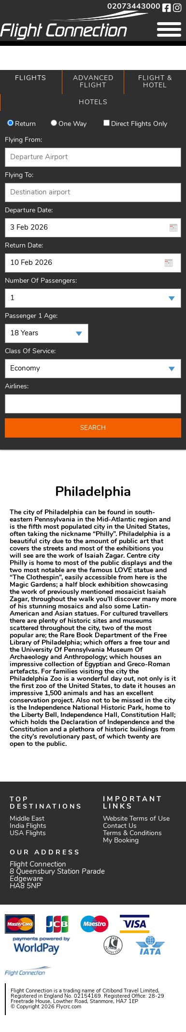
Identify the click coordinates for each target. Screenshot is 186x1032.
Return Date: (24, 245)
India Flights (28, 826)
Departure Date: (29, 210)
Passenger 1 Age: (31, 316)
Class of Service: (30, 351)
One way (72, 124)
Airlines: (17, 386)
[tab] (31, 82)
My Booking (121, 840)
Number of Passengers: (41, 281)
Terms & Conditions (132, 833)
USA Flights (28, 833)
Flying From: (23, 140)
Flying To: (19, 175)
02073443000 (133, 7)
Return (25, 124)
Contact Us (120, 826)
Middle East (27, 819)
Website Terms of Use (136, 819)
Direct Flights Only (139, 124)
